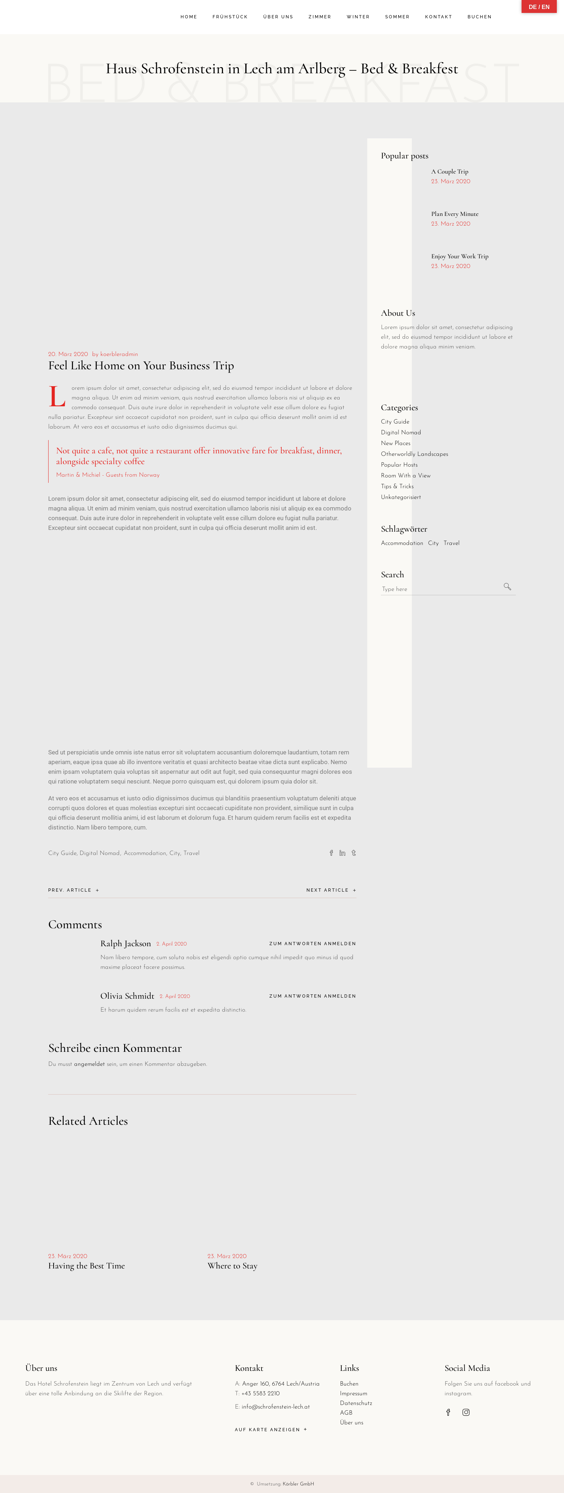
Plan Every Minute (454, 214)
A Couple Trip (449, 171)
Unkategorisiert (401, 497)
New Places (395, 443)
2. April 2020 (171, 944)
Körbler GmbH (298, 1484)
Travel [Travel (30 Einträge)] (452, 543)
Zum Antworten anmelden (312, 943)
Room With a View (406, 476)
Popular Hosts (399, 465)
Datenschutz (356, 1403)
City (174, 853)
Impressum (353, 1394)
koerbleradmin (119, 354)
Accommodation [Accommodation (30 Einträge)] (402, 543)
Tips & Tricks (397, 487)
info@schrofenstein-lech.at (276, 1407)
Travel (191, 853)
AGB (346, 1413)
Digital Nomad (99, 853)
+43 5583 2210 (260, 1394)
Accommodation (145, 853)
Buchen (349, 1384)
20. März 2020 (68, 354)
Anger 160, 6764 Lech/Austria (281, 1384)
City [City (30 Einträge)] (433, 543)
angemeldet (89, 1064)
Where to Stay (233, 1265)
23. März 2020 (67, 1256)
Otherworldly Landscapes (414, 454)
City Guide (62, 853)
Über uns (351, 1423)
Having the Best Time (86, 1265)
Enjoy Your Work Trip (459, 256)
